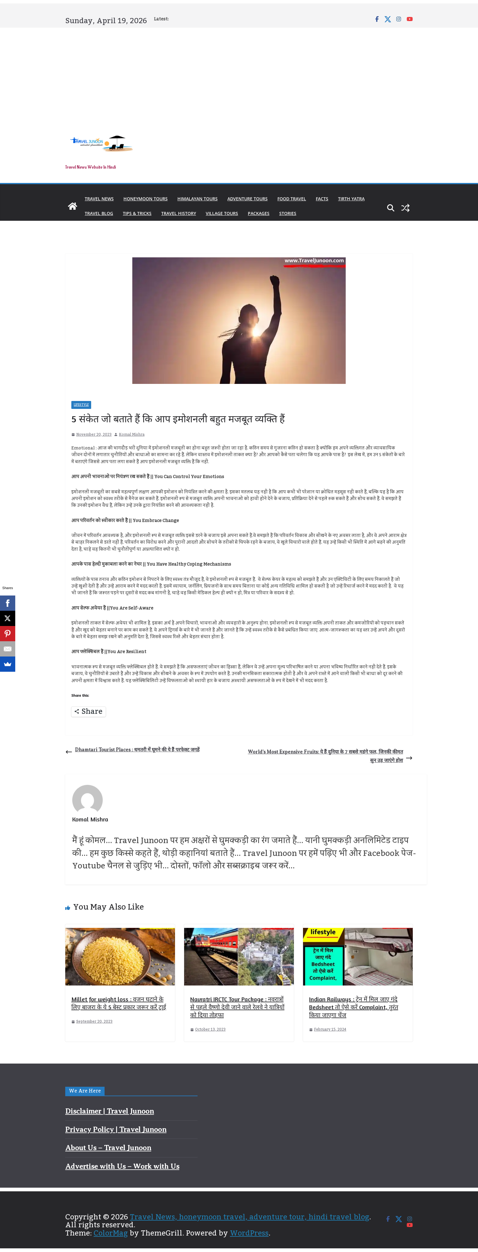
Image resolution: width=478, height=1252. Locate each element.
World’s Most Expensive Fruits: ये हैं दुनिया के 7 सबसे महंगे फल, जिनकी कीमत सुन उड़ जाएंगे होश (330, 756)
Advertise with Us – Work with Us (122, 1166)
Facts (322, 199)
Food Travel (291, 199)
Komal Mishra (131, 435)
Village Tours (222, 213)
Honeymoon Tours (145, 199)
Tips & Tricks (137, 213)
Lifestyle (81, 405)
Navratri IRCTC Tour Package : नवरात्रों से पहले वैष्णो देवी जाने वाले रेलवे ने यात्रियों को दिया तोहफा (237, 1007)
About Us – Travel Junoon (108, 1148)
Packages (258, 213)
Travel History (178, 213)
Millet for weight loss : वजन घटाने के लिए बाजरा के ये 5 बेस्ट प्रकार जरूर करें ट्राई (118, 1003)
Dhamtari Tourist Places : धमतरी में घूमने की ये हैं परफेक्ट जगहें (132, 751)
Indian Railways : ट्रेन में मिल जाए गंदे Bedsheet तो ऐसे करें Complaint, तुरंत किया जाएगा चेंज (353, 1007)
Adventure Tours (247, 199)
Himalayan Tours (197, 199)
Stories (287, 213)
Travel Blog (99, 213)
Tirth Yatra (351, 199)
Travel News (99, 199)
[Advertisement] (239, 73)
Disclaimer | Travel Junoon (109, 1111)
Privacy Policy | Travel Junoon (115, 1129)
